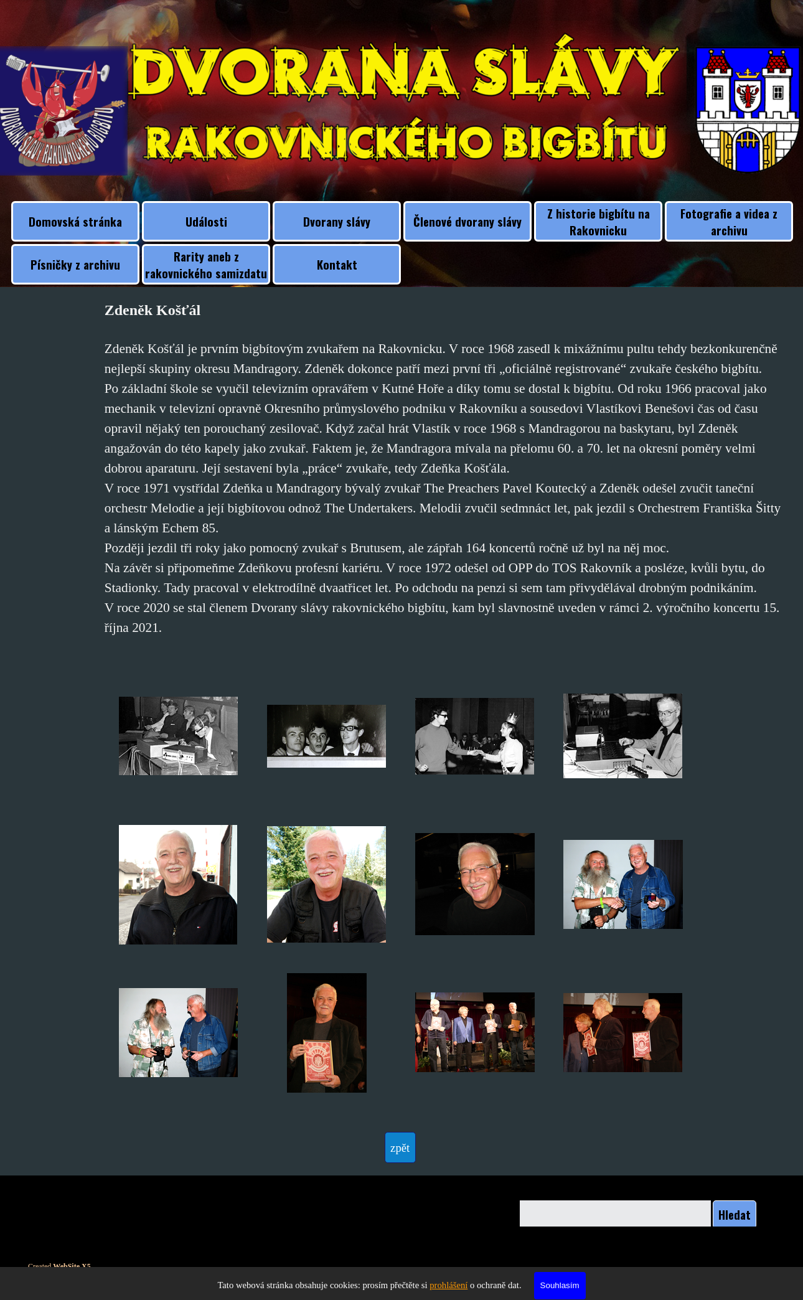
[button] (179, 736)
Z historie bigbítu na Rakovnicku (598, 221)
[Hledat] (615, 1214)
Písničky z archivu (75, 264)
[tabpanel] (446, 468)
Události (206, 221)
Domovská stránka (75, 221)
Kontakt (337, 264)
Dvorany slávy (336, 221)
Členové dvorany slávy (467, 221)
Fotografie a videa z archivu (728, 221)
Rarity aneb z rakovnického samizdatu (206, 264)
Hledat (734, 1214)
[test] (400, 1147)
